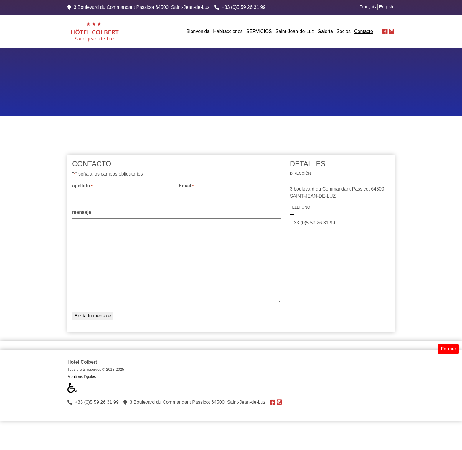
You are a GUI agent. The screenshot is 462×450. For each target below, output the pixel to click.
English (386, 6)
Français (368, 6)
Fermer (448, 348)
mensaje (81, 212)
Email (186, 186)
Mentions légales (81, 376)
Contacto (363, 31)
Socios (343, 31)
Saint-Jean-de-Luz (294, 31)
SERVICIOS (259, 31)
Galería (325, 31)
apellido (82, 186)
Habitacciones (228, 31)
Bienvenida (197, 31)
